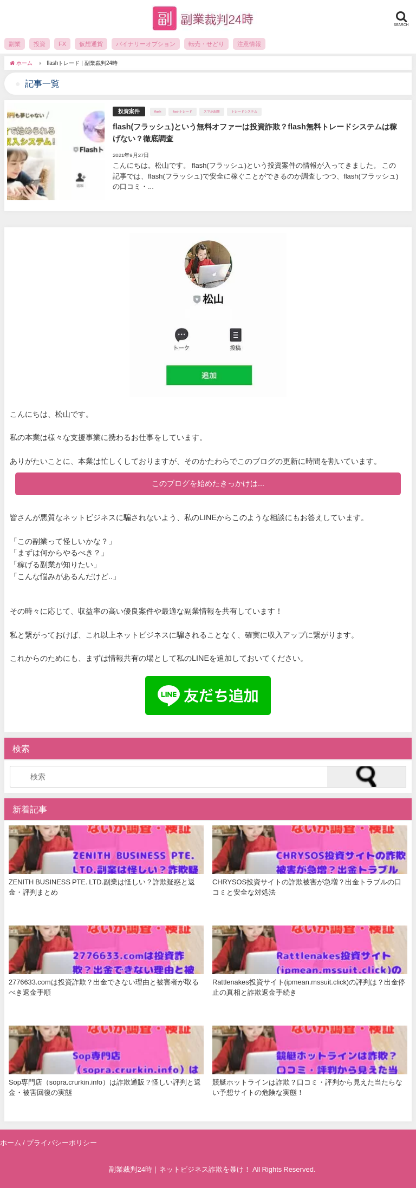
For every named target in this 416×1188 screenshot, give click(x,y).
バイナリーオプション (146, 44)
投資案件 (129, 111)
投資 (40, 44)
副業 (15, 44)
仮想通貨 (91, 44)
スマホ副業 (212, 111)
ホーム (10, 1142)
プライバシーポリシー (62, 1142)
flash (157, 111)
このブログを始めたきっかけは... (208, 483)
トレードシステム (244, 111)
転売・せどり (206, 44)
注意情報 (249, 44)
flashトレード (183, 111)
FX (62, 44)
